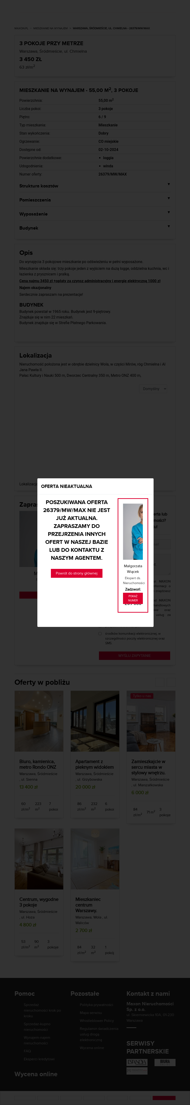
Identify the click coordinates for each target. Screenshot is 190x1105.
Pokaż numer (133, 598)
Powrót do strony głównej (77, 573)
